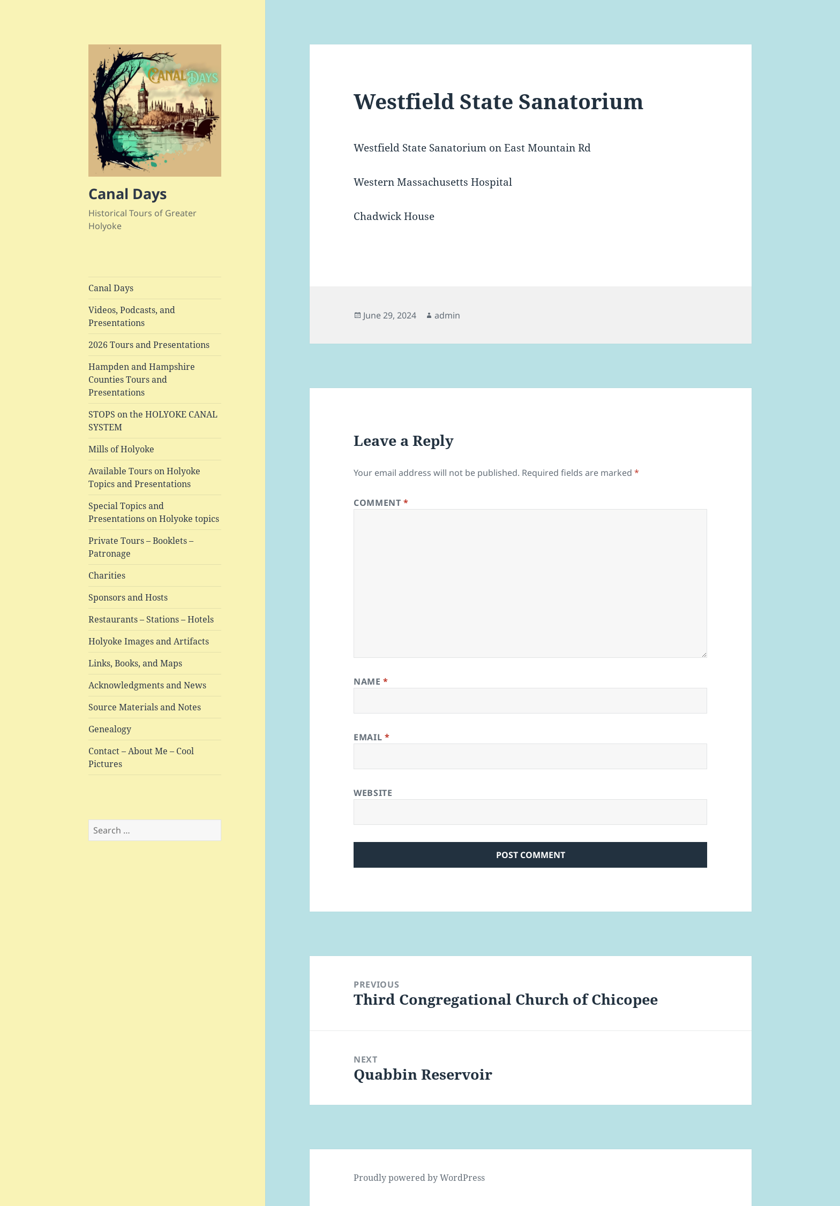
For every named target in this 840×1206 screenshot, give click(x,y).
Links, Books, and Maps (135, 663)
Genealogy (109, 729)
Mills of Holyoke (121, 449)
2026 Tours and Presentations (148, 345)
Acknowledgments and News (147, 685)
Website (373, 793)
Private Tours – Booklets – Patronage (140, 547)
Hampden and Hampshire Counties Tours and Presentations (141, 379)
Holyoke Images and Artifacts (148, 641)
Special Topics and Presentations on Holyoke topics (153, 512)
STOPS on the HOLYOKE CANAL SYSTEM (153, 420)
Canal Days (127, 193)
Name (371, 681)
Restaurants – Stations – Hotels (151, 619)
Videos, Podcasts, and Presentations (131, 316)
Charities (106, 575)
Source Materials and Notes (144, 707)
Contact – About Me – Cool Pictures (141, 757)
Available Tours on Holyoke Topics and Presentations (144, 477)
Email (371, 737)
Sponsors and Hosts (128, 597)
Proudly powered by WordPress (419, 1178)
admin (447, 315)
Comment (381, 503)
